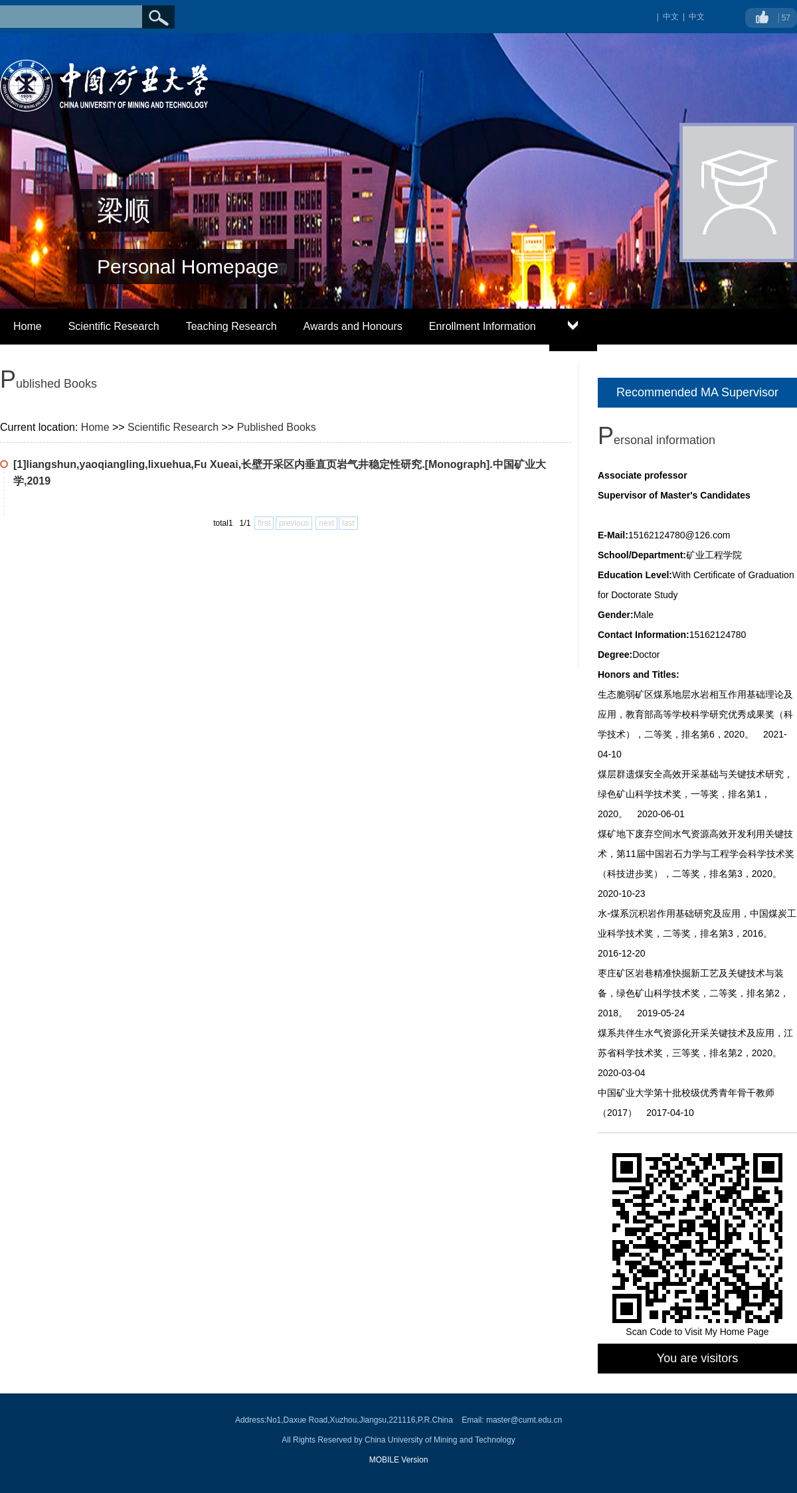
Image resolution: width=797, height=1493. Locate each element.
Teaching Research (231, 326)
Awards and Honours (353, 326)
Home (27, 326)
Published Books (276, 427)
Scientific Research (113, 326)
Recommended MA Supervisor (697, 392)
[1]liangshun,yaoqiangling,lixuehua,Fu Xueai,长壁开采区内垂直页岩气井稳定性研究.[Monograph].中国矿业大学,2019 (279, 473)
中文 (697, 16)
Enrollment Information (482, 326)
